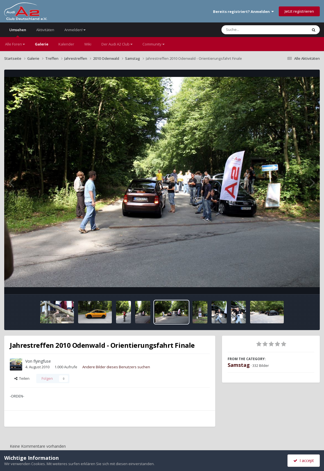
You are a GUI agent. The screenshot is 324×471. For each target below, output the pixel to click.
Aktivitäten (45, 29)
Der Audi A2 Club (116, 44)
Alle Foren (15, 44)
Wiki (87, 44)
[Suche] (253, 29)
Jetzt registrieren (299, 11)
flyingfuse (42, 361)
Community (153, 44)
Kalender (66, 44)
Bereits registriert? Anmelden (243, 11)
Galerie (41, 44)
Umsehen (17, 32)
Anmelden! (74, 29)
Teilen (22, 378)
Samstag (239, 365)
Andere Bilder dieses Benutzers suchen (116, 366)
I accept (303, 460)
